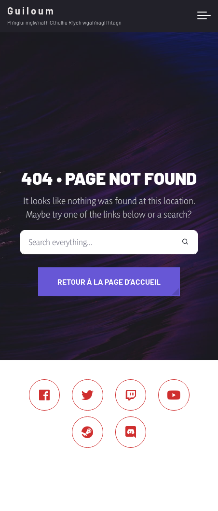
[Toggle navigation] (204, 16)
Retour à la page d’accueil (109, 281)
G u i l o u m (30, 10)
